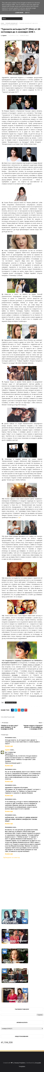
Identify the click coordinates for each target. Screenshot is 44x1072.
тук (19, 517)
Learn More (19, 12)
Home (2, 23)
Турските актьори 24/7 (12, 23)
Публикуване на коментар (11, 857)
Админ (7, 750)
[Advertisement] (22, 882)
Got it (27, 12)
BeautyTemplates (19, 1063)
